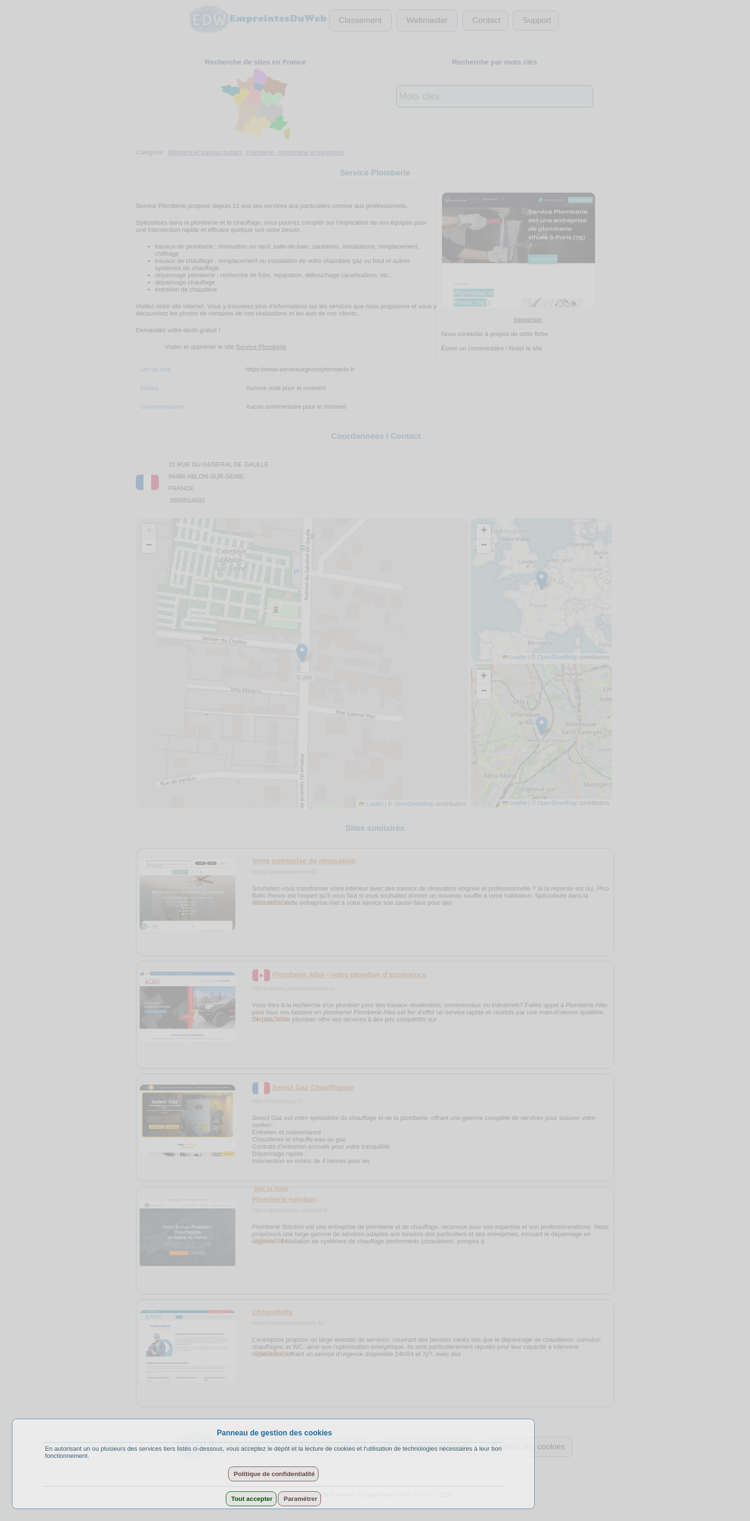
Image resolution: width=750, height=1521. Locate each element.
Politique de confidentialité (273, 1474)
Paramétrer (299, 1498)
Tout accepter (251, 1498)
